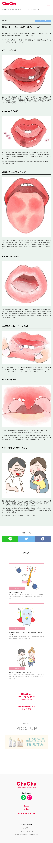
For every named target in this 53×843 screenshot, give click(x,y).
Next (47, 745)
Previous (5, 745)
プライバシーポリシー (26, 831)
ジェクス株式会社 (26, 824)
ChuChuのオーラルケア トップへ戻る (26, 708)
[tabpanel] (26, 742)
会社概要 (25, 828)
